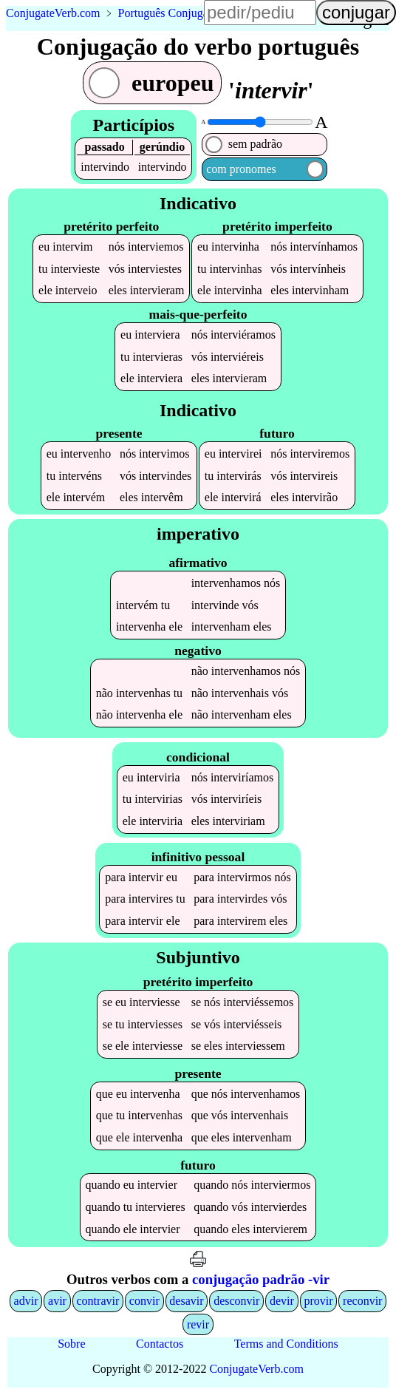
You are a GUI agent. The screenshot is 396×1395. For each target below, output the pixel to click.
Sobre (71, 1345)
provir (318, 1302)
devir (282, 1302)
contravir (98, 1302)
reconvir (362, 1302)
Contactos (159, 1345)
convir (144, 1302)
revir (198, 1326)
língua (366, 19)
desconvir (236, 1302)
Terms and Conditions (286, 1345)
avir (57, 1302)
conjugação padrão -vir (261, 1281)
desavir (186, 1302)
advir (26, 1302)
